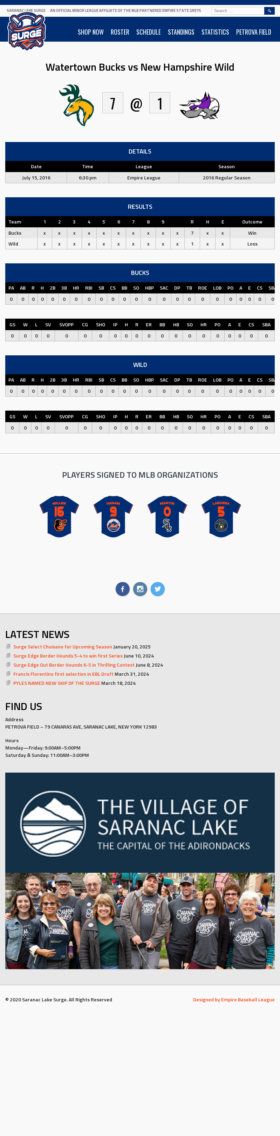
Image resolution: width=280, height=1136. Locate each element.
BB (124, 287)
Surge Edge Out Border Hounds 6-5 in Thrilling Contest (74, 664)
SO (136, 287)
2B (52, 287)
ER (149, 324)
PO (230, 287)
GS (12, 324)
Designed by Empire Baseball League (234, 999)
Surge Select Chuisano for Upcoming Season (62, 646)
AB (23, 287)
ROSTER (120, 31)
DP (177, 287)
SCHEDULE (148, 31)
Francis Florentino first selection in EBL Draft (63, 673)
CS (113, 287)
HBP (149, 287)
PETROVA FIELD (253, 31)
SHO (100, 324)
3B (64, 287)
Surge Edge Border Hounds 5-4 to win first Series (68, 655)
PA (11, 287)
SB (101, 287)
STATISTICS (215, 31)
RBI (89, 287)
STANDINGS (181, 31)
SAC (164, 287)
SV (48, 324)
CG (85, 324)
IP (115, 324)
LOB (217, 287)
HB (176, 324)
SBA (272, 287)
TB (189, 287)
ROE (202, 287)
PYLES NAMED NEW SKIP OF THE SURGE (56, 683)
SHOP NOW (91, 31)
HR (76, 287)
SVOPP (66, 324)
